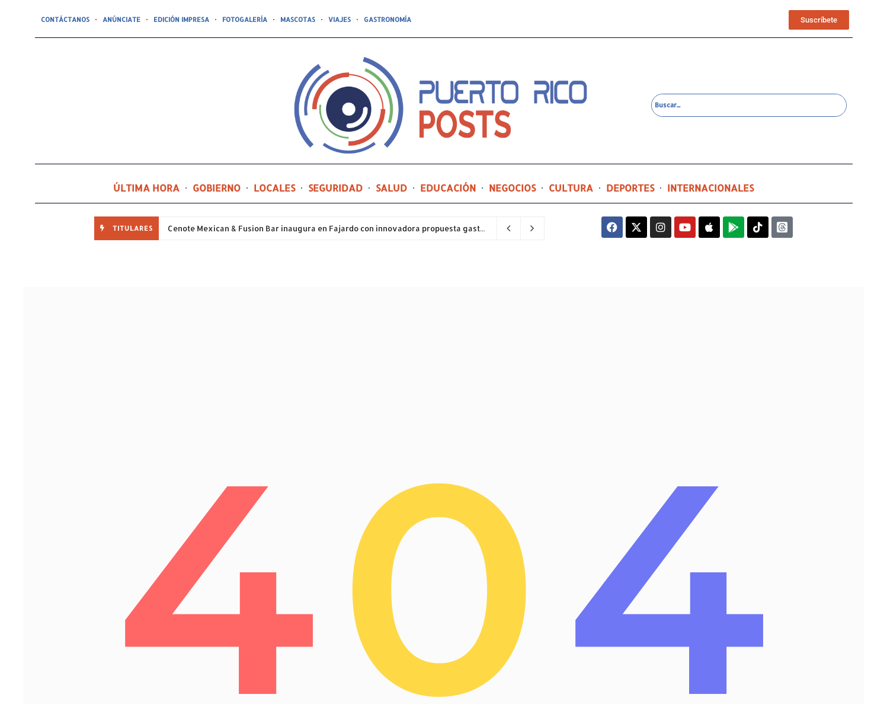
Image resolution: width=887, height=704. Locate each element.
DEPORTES (630, 187)
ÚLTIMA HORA (146, 187)
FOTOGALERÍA (244, 19)
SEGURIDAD (335, 187)
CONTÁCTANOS (65, 19)
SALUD (391, 187)
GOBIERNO (217, 187)
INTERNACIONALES (710, 187)
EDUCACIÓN (448, 187)
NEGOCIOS (512, 187)
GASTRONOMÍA (387, 19)
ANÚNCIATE (121, 19)
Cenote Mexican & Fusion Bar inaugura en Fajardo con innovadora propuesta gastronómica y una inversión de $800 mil (396, 228)
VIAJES (339, 19)
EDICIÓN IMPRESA (181, 19)
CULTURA (571, 187)
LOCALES (274, 187)
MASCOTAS (297, 19)
